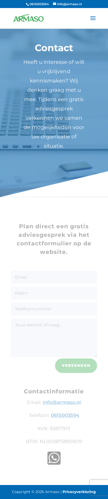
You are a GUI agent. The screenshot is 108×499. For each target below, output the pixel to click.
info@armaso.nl (62, 404)
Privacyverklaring (79, 491)
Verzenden (76, 367)
